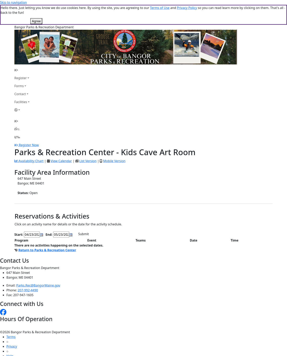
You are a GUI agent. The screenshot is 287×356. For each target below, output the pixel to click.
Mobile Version (114, 161)
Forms (19, 86)
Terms (11, 337)
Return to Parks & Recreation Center (47, 250)
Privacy (11, 346)
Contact (20, 94)
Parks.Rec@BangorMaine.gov (38, 285)
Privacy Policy (187, 8)
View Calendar (61, 161)
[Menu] (17, 137)
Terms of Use (159, 8)
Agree (36, 21)
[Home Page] (21, 70)
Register (20, 78)
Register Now (29, 145)
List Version (87, 161)
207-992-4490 (28, 290)
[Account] (21, 110)
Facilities (20, 102)
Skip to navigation (13, 2)
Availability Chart (28, 161)
